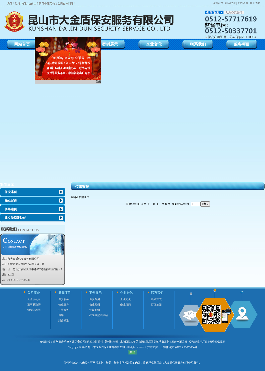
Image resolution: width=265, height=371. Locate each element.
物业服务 (63, 304)
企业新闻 (125, 304)
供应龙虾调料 (95, 341)
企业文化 (126, 292)
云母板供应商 (217, 341)
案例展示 (7, 185)
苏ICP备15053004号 (185, 347)
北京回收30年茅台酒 (132, 341)
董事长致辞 (34, 304)
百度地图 (156, 304)
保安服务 (63, 299)
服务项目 (64, 292)
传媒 (61, 315)
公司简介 (33, 292)
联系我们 (157, 292)
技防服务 (63, 309)
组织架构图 (34, 309)
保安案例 (11, 192)
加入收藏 (230, 3)
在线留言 (243, 3)
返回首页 (255, 3)
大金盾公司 (34, 299)
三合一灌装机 (179, 341)
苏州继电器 (111, 341)
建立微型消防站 (15, 217)
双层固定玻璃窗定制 (157, 341)
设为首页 (218, 3)
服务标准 (63, 320)
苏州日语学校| (61, 341)
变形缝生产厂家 (198, 341)
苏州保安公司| (77, 341)
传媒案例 (11, 209)
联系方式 (156, 299)
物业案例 (11, 200)
